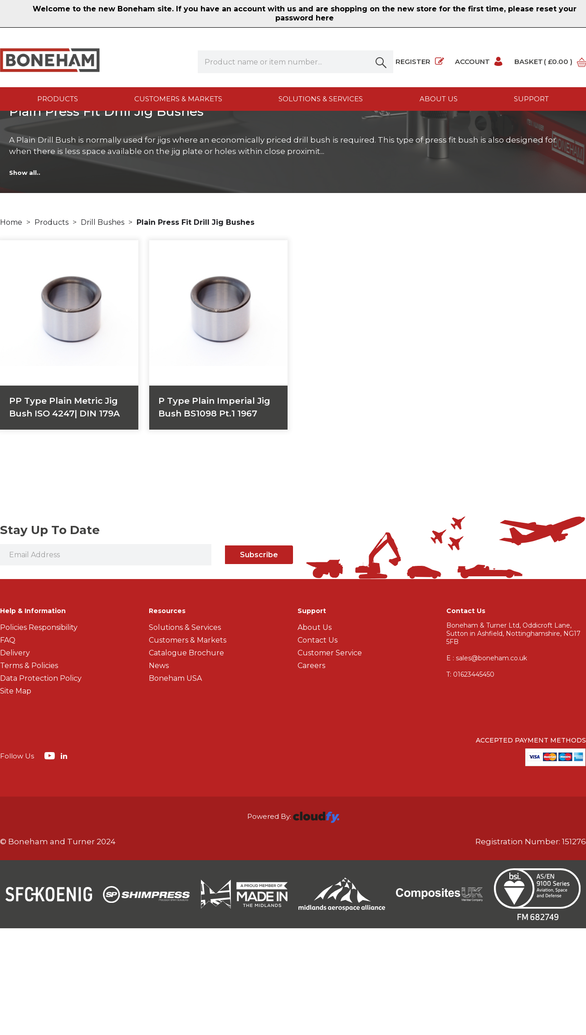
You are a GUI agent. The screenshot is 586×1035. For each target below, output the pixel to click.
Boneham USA (175, 785)
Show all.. (24, 279)
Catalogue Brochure (186, 759)
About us (439, 98)
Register (420, 61)
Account (479, 61)
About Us (315, 734)
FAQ (7, 747)
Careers (311, 772)
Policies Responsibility (39, 734)
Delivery (15, 759)
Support (531, 98)
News (159, 772)
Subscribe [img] (259, 661)
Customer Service (330, 759)
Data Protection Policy (41, 785)
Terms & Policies (29, 772)
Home (12, 328)
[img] (50, 862)
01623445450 (470, 781)
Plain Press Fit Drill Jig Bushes (195, 328)
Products (57, 98)
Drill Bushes (103, 328)
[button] (382, 61)
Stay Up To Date (50, 636)
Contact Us (317, 747)
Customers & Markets (178, 98)
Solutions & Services (320, 98)
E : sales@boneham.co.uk (486, 765)
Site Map (15, 797)
